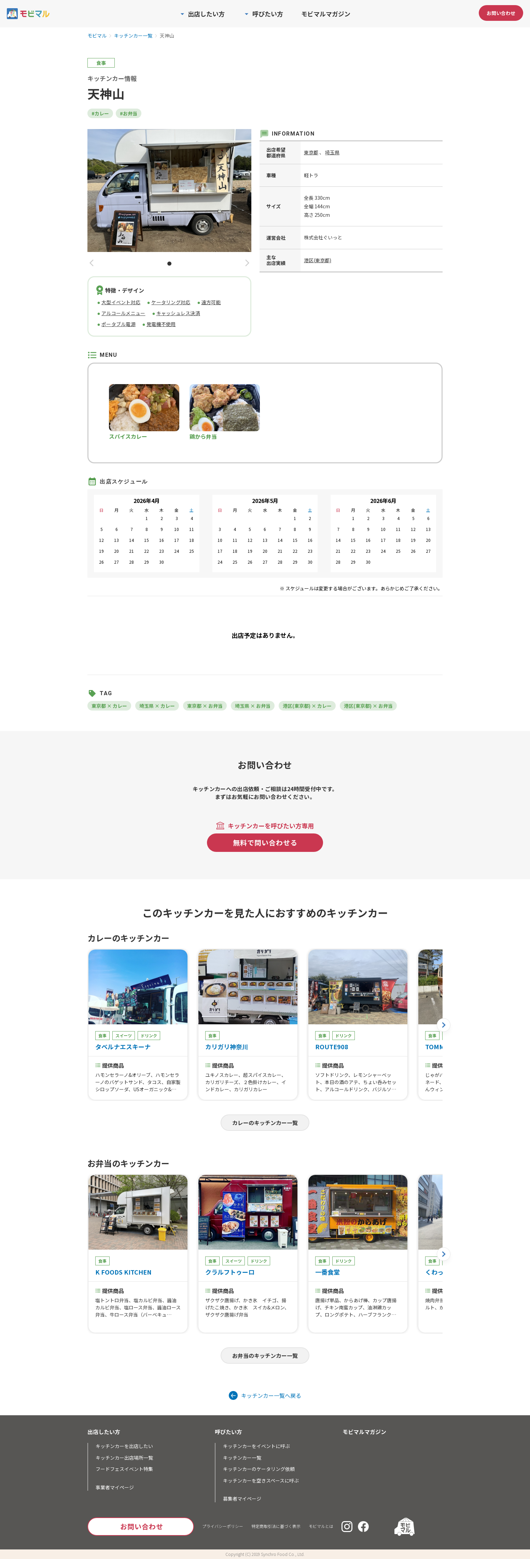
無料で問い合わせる (265, 842)
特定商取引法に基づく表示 (276, 1526)
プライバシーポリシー (222, 1526)
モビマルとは (321, 1526)
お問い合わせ (501, 13)
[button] (91, 263)
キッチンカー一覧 (133, 36)
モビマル (97, 36)
